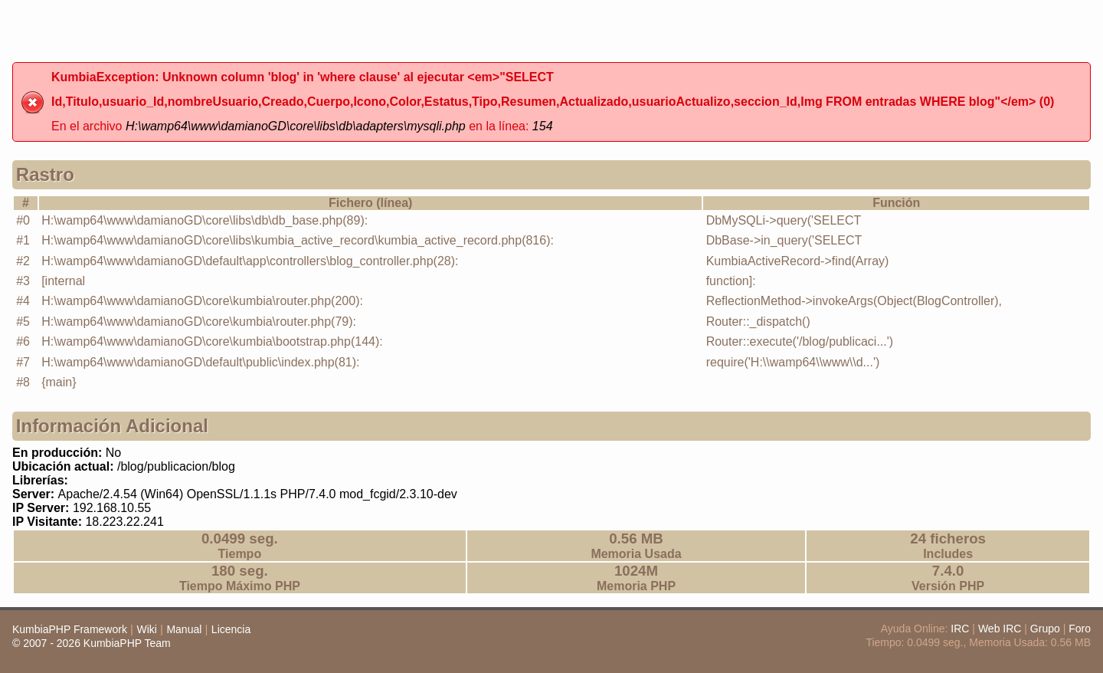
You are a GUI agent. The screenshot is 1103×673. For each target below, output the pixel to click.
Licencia (230, 629)
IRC (960, 628)
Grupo (1045, 628)
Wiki (146, 629)
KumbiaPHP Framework (69, 629)
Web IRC (1000, 628)
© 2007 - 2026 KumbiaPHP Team (91, 643)
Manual (183, 629)
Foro (1080, 628)
